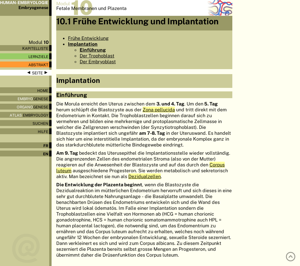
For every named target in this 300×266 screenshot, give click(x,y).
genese (33, 98)
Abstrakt (38, 64)
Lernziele (38, 56)
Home (42, 90)
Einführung (93, 50)
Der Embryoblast (98, 61)
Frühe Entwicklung (88, 38)
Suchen (40, 123)
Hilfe (43, 131)
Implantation (83, 44)
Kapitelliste (35, 48)
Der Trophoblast (97, 56)
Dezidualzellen (144, 176)
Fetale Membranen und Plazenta (91, 8)
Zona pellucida (159, 109)
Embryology (29, 115)
